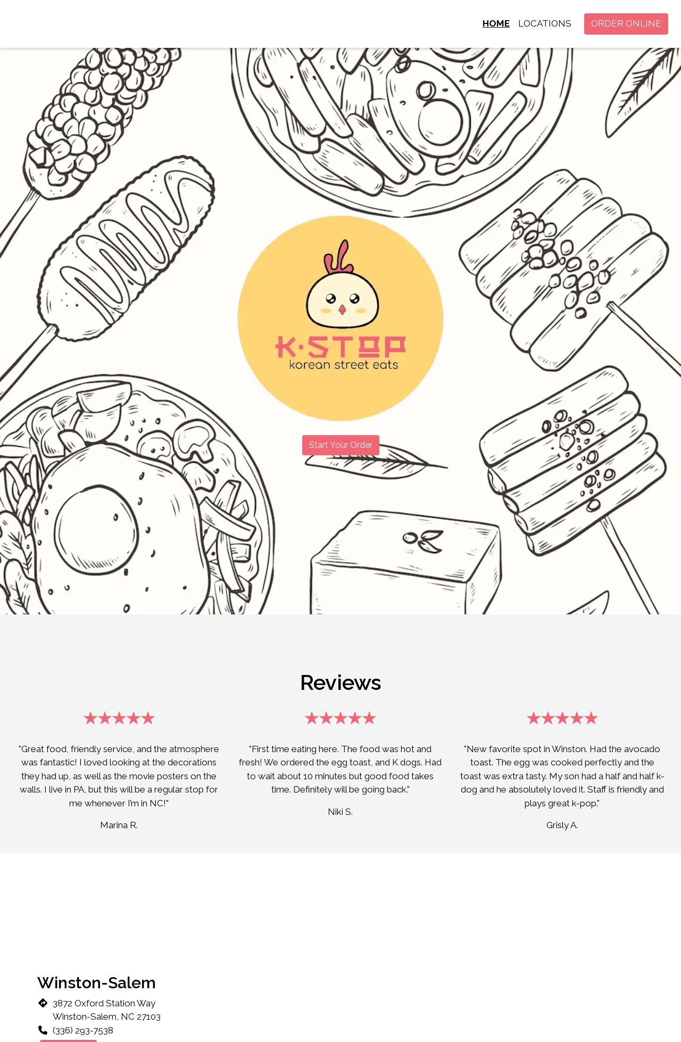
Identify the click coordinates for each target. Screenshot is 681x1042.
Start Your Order (340, 445)
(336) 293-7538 (83, 1030)
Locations (544, 23)
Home (496, 23)
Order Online (626, 23)
